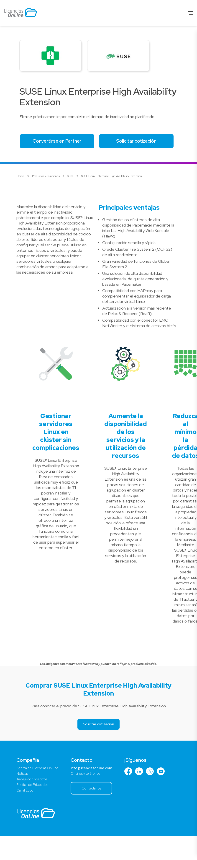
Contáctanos (96, 811)
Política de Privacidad (33, 808)
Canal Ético (25, 814)
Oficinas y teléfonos (90, 796)
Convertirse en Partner (59, 143)
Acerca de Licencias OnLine (39, 790)
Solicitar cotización (59, 163)
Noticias (22, 796)
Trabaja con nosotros (32, 802)
